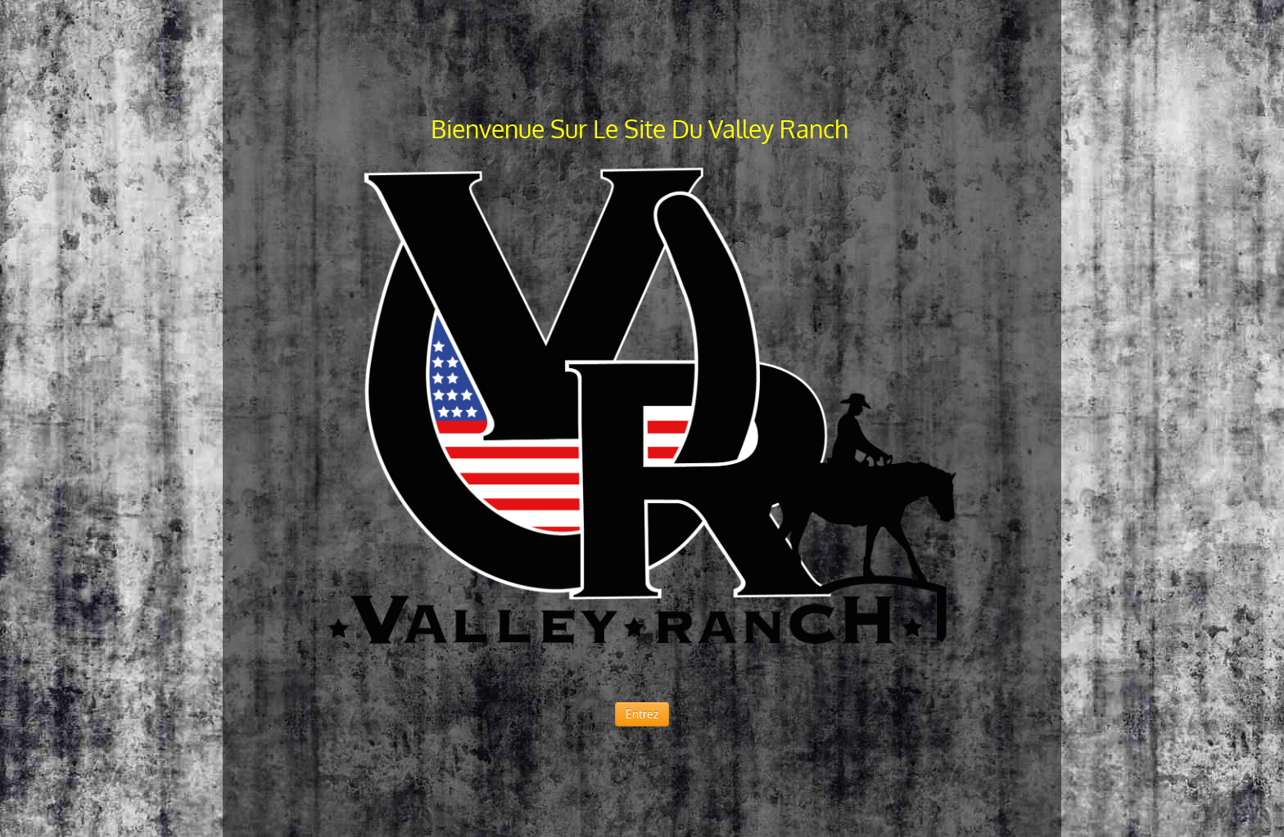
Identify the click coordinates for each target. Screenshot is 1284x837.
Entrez (642, 714)
